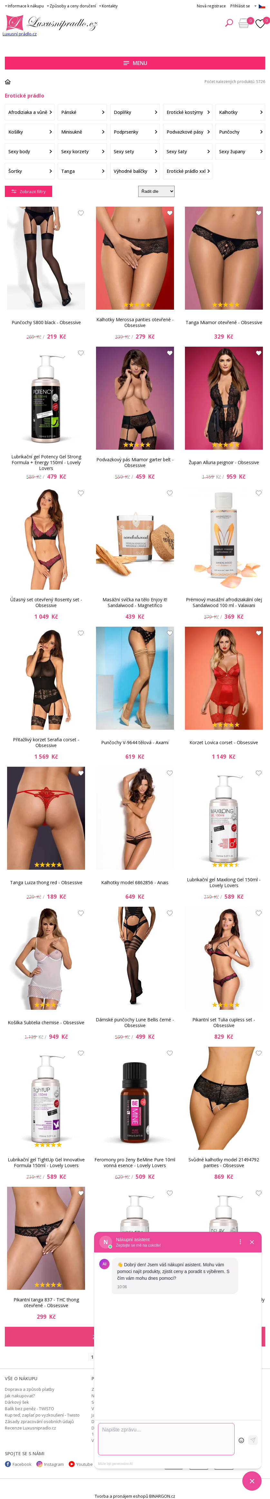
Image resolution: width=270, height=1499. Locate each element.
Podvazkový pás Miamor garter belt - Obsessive (135, 462)
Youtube (84, 1464)
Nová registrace (211, 6)
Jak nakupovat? (20, 1396)
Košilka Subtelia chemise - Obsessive (46, 1022)
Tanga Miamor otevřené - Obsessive (224, 322)
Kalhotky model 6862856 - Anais (135, 882)
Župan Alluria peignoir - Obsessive (224, 462)
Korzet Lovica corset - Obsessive (223, 742)
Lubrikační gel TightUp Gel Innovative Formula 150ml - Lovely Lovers (46, 1162)
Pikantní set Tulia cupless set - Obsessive (223, 1022)
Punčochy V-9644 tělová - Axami (135, 742)
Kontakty (110, 6)
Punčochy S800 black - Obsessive (46, 322)
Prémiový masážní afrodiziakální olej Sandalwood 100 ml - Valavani (224, 602)
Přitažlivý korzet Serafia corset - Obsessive (46, 742)
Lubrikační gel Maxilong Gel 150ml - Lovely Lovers (224, 882)
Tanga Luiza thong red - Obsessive (46, 882)
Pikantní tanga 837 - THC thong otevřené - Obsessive (46, 1302)
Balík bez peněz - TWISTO (29, 1408)
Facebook (22, 1464)
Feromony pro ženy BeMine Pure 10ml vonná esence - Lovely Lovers (134, 1162)
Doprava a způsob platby (29, 1389)
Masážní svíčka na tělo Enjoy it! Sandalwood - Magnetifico (134, 602)
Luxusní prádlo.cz (20, 34)
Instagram (54, 1464)
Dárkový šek (17, 1402)
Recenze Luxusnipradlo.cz (30, 1428)
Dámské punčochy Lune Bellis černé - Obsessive (135, 1022)
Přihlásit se (240, 6)
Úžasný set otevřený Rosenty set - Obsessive (46, 602)
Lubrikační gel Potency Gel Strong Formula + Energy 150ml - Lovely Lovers (46, 462)
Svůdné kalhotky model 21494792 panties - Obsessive (223, 1162)
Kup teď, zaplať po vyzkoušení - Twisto (42, 1415)
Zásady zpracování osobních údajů (39, 1421)
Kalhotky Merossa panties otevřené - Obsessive (135, 322)
